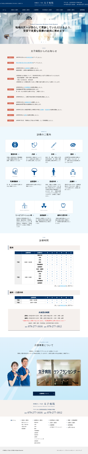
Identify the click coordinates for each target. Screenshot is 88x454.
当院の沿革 (24, 426)
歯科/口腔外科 (37, 443)
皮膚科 (42, 109)
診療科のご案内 (38, 420)
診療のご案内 (25, 9)
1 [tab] (42, 42)
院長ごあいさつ (25, 422)
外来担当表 (29, 57)
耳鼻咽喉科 (27, 87)
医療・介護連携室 (72, 420)
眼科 (25, 115)
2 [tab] (44, 42)
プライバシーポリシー (70, 450)
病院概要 (23, 428)
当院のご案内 (14, 9)
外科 (35, 426)
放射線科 (36, 440)
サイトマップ (79, 450)
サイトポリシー (60, 450)
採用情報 (82, 9)
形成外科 (47, 109)
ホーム (4, 9)
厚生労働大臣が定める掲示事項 (24, 62)
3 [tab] (46, 42)
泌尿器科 (27, 68)
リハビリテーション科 (39, 438)
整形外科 (36, 422)
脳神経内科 (28, 102)
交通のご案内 (70, 9)
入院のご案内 (59, 9)
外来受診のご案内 (47, 9)
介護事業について (44, 393)
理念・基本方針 (25, 424)
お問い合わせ (71, 427)
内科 (35, 424)
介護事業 (36, 9)
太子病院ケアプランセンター (56, 427)
